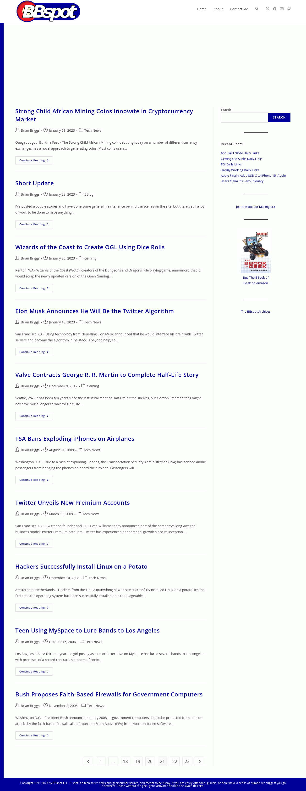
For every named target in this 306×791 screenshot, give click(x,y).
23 (187, 761)
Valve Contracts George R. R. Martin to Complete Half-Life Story (107, 375)
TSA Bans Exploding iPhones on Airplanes (74, 438)
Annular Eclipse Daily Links (240, 153)
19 (137, 761)
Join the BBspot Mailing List (255, 206)
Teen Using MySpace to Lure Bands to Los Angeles (87, 630)
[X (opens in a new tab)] (267, 9)
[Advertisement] (153, 59)
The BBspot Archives (256, 311)
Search (226, 109)
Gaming (90, 258)
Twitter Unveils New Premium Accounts (72, 502)
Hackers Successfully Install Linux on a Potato (81, 566)
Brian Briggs (30, 130)
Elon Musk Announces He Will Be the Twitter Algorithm (94, 311)
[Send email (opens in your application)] (281, 9)
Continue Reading (36, 161)
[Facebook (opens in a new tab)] (274, 9)
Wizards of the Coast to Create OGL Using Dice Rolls (90, 247)
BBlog (88, 194)
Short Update (34, 183)
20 (150, 761)
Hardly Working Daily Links (240, 170)
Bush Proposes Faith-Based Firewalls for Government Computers (109, 694)
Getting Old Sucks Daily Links (241, 159)
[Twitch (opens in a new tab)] (289, 9)
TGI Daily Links (231, 164)
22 (174, 761)
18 (125, 761)
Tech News (92, 130)
